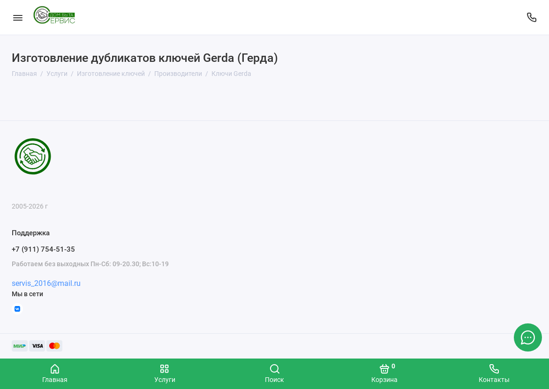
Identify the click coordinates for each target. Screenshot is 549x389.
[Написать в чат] (528, 337)
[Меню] (17, 17)
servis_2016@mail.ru (46, 283)
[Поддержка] (531, 17)
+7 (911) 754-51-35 (43, 249)
